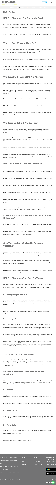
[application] (14, 7)
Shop (23, 461)
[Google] (55, 479)
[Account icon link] (52, 3)
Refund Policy (36, 463)
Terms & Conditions (38, 464)
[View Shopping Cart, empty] (45, 2)
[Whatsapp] (53, 482)
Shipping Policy (37, 461)
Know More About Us (26, 460)
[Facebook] (52, 479)
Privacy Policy (36, 460)
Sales (23, 466)
